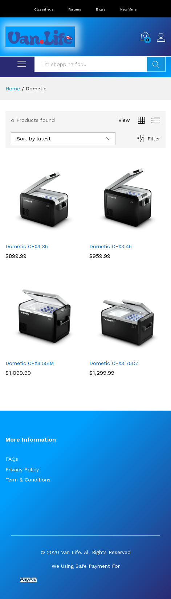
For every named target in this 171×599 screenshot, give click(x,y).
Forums (74, 9)
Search (156, 64)
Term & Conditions (27, 480)
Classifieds (44, 9)
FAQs (11, 459)
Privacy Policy (22, 469)
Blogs (101, 9)
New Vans (128, 9)
